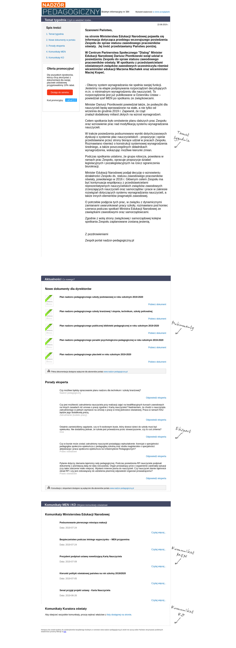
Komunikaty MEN (57, 51)
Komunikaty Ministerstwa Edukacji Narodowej (77, 514)
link (65, 632)
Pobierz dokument (157, 304)
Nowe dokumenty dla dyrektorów (68, 288)
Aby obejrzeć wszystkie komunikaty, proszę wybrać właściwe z (76, 614)
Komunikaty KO (56, 57)
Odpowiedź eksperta (156, 397)
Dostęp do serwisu (60, 92)
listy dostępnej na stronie (119, 614)
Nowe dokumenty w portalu (62, 40)
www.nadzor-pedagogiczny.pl (116, 372)
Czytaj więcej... (158, 532)
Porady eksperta (57, 46)
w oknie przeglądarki (161, 12)
